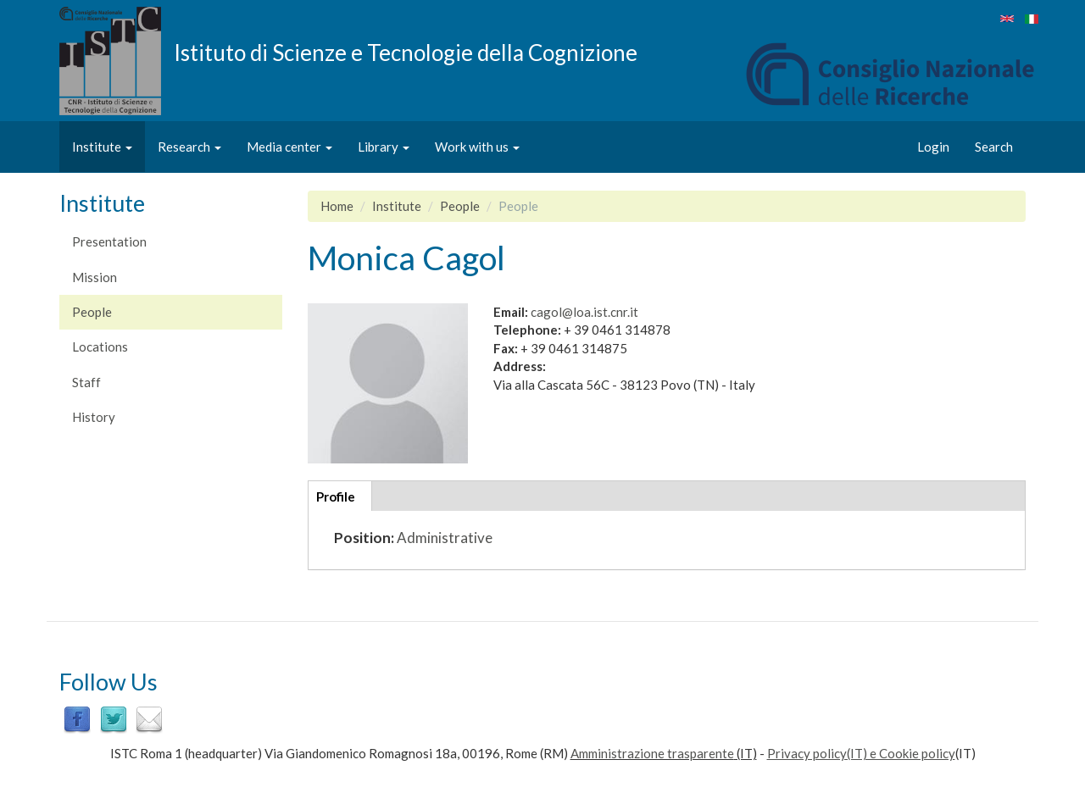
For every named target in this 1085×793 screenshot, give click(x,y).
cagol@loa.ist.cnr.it (584, 311)
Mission (94, 277)
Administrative (444, 537)
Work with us (477, 146)
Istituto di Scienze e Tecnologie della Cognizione (405, 51)
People (92, 311)
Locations (100, 346)
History (93, 416)
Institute (102, 146)
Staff (86, 382)
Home (336, 206)
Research (189, 146)
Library (383, 146)
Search (994, 146)
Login (933, 146)
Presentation (109, 241)
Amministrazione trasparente (652, 753)
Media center (289, 146)
